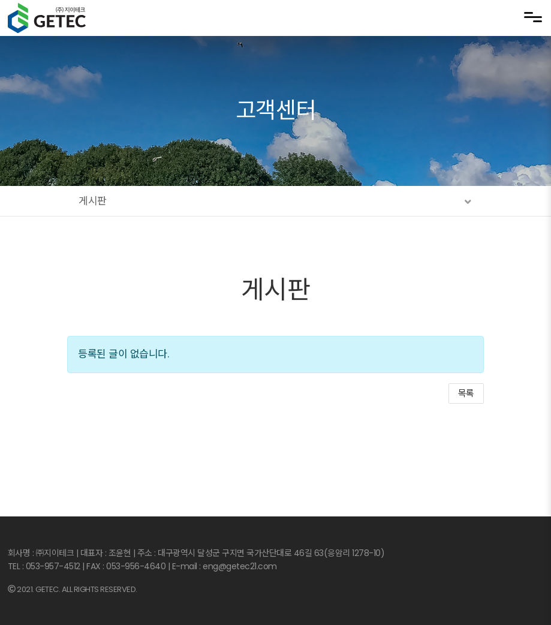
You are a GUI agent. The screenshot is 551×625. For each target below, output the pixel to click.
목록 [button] (466, 393)
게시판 (276, 290)
